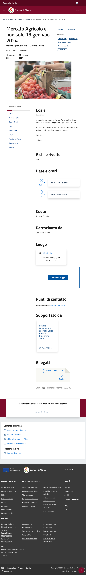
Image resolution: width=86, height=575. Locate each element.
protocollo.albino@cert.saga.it (12, 549)
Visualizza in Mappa (57, 277)
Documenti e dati (7, 513)
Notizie (67, 487)
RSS (2, 568)
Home (5, 19)
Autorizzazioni (48, 511)
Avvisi (66, 495)
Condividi (62, 29)
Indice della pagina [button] (15, 107)
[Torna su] (81, 570)
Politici (3, 502)
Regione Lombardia (10, 3)
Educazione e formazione (52, 487)
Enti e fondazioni (7, 498)
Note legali (47, 535)
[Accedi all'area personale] (77, 3)
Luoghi (66, 505)
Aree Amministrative (8, 491)
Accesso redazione (78, 571)
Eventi (27, 19)
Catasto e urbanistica (30, 502)
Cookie (28, 568)
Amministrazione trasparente (49, 525)
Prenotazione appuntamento (27, 525)
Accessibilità (11, 568)
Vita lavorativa (27, 495)
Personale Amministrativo (6, 508)
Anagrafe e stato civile (30, 487)
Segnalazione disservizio (31, 531)
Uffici (3, 495)
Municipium (66, 571)
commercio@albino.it (57, 305)
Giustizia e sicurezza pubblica (50, 492)
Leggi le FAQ (26, 535)
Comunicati (68, 491)
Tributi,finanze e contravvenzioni (49, 499)
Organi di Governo (7, 487)
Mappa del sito (7, 571)
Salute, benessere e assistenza (50, 506)
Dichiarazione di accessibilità (49, 540)
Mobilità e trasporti (29, 506)
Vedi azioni (72, 29)
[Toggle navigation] (4, 10)
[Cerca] (81, 10)
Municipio (47, 253)
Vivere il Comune (16, 19)
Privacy (20, 568)
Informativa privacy (50, 531)
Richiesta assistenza (29, 538)
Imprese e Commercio (30, 498)
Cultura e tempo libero (30, 491)
